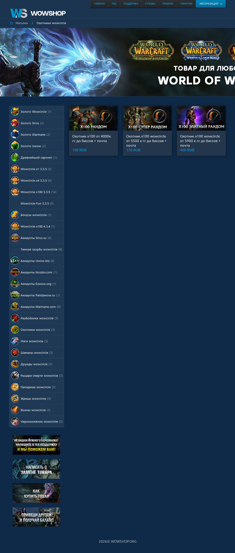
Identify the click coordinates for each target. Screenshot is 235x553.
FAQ (114, 4)
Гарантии (186, 4)
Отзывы (150, 4)
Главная (99, 4)
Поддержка (130, 4)
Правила (167, 4)
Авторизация (208, 3)
